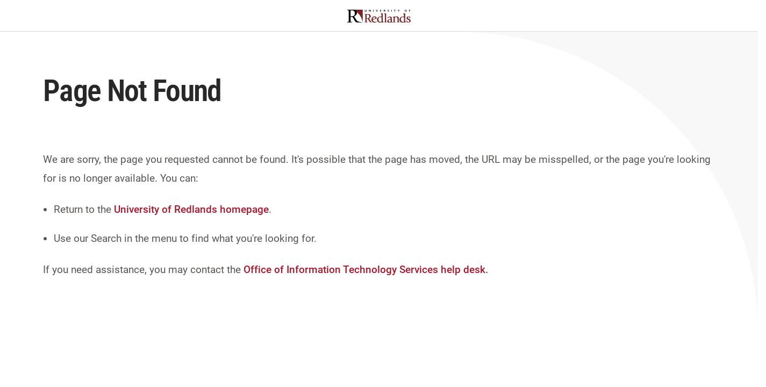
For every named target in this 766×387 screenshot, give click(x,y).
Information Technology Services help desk (386, 269)
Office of (264, 269)
